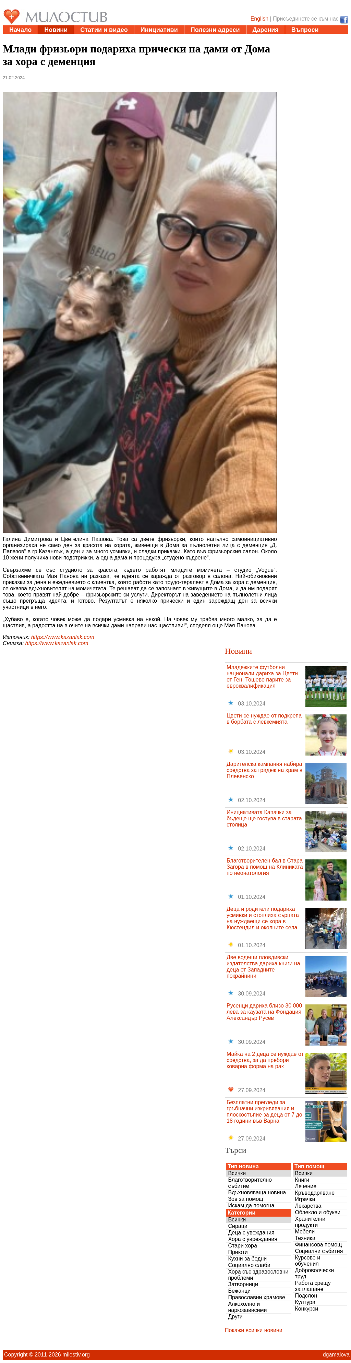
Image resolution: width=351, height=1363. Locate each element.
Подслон (306, 1296)
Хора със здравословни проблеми (258, 1275)
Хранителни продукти (310, 1222)
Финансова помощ (318, 1244)
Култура (305, 1302)
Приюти (237, 1252)
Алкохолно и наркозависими (247, 1307)
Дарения (266, 29)
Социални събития (319, 1251)
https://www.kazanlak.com (62, 637)
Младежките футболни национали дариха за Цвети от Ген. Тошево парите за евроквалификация (262, 676)
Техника (305, 1238)
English (259, 19)
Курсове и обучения (307, 1261)
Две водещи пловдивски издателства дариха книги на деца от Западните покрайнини (263, 966)
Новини (56, 29)
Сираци (237, 1226)
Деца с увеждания (251, 1232)
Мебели (305, 1231)
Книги (302, 1180)
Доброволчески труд (314, 1273)
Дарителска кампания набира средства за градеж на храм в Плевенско (264, 770)
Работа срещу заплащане (312, 1286)
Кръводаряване (315, 1193)
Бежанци (239, 1291)
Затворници (243, 1284)
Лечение (305, 1186)
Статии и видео (104, 29)
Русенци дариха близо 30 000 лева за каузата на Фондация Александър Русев (264, 1012)
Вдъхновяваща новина (257, 1192)
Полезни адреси (215, 29)
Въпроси (305, 29)
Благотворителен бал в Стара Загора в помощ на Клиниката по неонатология (265, 867)
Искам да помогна (251, 1205)
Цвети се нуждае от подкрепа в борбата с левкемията (264, 719)
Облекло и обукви (317, 1212)
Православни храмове (256, 1297)
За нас (19, 38)
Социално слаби (249, 1265)
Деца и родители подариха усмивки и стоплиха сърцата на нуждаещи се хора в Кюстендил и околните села (263, 918)
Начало (20, 29)
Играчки (305, 1199)
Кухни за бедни (247, 1259)
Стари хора (242, 1246)
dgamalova (336, 1355)
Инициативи (159, 29)
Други (235, 1316)
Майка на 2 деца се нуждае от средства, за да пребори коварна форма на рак (265, 1060)
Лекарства (308, 1206)
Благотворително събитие (250, 1183)
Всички (237, 1173)
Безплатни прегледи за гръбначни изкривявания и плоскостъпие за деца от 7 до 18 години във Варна (264, 1111)
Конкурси (306, 1309)
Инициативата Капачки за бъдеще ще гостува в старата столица (264, 818)
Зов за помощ (245, 1199)
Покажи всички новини (253, 1330)
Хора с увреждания (252, 1239)
